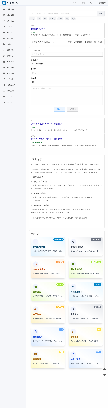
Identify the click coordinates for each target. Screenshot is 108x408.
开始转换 (59, 109)
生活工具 (8, 32)
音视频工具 (8, 85)
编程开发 (8, 50)
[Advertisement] (67, 30)
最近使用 (8, 15)
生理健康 (8, 67)
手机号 (60, 19)
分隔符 (67, 71)
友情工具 (8, 102)
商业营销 (8, 38)
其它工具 (8, 96)
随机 (67, 19)
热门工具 (8, 21)
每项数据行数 (67, 53)
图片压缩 (52, 19)
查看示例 (72, 109)
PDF (45, 19)
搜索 (101, 13)
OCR (38, 19)
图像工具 (8, 73)
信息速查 (8, 61)
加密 (73, 19)
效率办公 (8, 44)
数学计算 (8, 56)
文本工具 (8, 26)
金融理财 (8, 90)
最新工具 (8, 9)
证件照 (32, 19)
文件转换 (8, 79)
